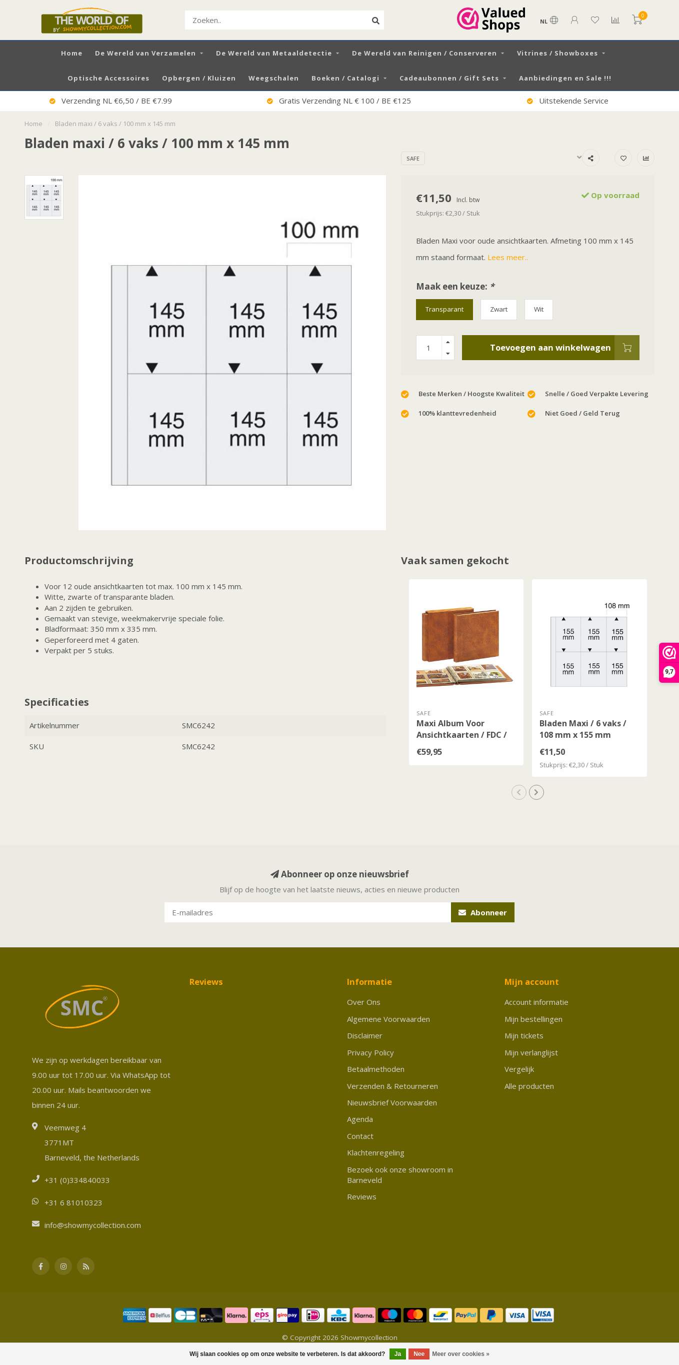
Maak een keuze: (455, 286)
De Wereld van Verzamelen (145, 53)
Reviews (361, 1196)
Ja (397, 1353)
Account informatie (536, 1002)
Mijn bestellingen (533, 1019)
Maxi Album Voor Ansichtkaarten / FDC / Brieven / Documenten (461, 735)
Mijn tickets (524, 1035)
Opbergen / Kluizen (199, 78)
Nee (419, 1353)
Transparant (445, 309)
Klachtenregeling (375, 1152)
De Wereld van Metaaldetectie (274, 53)
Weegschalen (273, 78)
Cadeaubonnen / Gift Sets (449, 78)
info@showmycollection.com (92, 1225)
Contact (360, 1136)
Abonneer (482, 912)
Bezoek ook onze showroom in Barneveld (400, 1174)
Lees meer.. (508, 257)
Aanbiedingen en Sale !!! (565, 78)
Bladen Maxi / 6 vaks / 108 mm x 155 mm (583, 729)
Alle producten (529, 1086)
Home (71, 53)
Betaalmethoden (375, 1069)
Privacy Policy (370, 1052)
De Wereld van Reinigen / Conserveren (424, 53)
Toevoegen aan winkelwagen (565, 347)
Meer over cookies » (461, 1353)
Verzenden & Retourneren (392, 1086)
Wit (539, 309)
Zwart (499, 309)
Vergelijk (519, 1069)
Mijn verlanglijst (531, 1052)
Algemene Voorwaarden (388, 1019)
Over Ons (363, 1002)
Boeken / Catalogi (346, 78)
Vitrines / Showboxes (557, 53)
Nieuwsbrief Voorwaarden (392, 1102)
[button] (519, 792)
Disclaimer (364, 1035)
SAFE (413, 158)
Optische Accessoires (109, 78)
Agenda (360, 1119)
